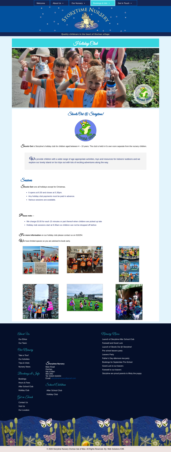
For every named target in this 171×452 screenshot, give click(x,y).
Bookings (22, 379)
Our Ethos (23, 339)
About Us (57, 3)
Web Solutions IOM (115, 449)
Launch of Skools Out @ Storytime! (117, 347)
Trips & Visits (24, 363)
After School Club (26, 386)
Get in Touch (123, 3)
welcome (41, 3)
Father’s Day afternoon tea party (115, 358)
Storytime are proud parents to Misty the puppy (122, 373)
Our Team (23, 343)
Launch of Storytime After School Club (118, 339)
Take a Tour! (24, 355)
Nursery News (24, 367)
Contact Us (23, 402)
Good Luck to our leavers (112, 366)
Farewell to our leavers (111, 370)
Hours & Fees (24, 383)
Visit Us (22, 406)
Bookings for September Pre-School (117, 362)
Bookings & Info (100, 3)
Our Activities (24, 359)
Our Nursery (77, 3)
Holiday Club (24, 390)
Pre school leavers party (112, 351)
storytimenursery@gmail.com (63, 378)
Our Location (24, 410)
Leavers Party (108, 354)
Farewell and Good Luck (112, 343)
